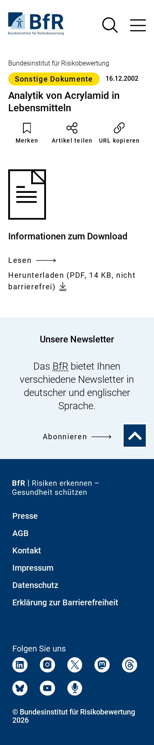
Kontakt (26, 550)
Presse (25, 516)
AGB (20, 533)
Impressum (32, 568)
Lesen (32, 260)
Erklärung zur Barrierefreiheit (65, 602)
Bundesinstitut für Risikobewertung (58, 63)
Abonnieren (77, 436)
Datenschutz (35, 585)
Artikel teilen (72, 133)
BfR (60, 366)
